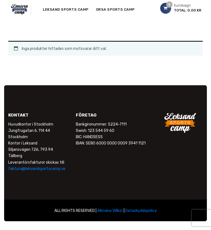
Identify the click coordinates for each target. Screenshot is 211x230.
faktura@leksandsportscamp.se (36, 168)
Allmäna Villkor (110, 210)
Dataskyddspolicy (141, 210)
